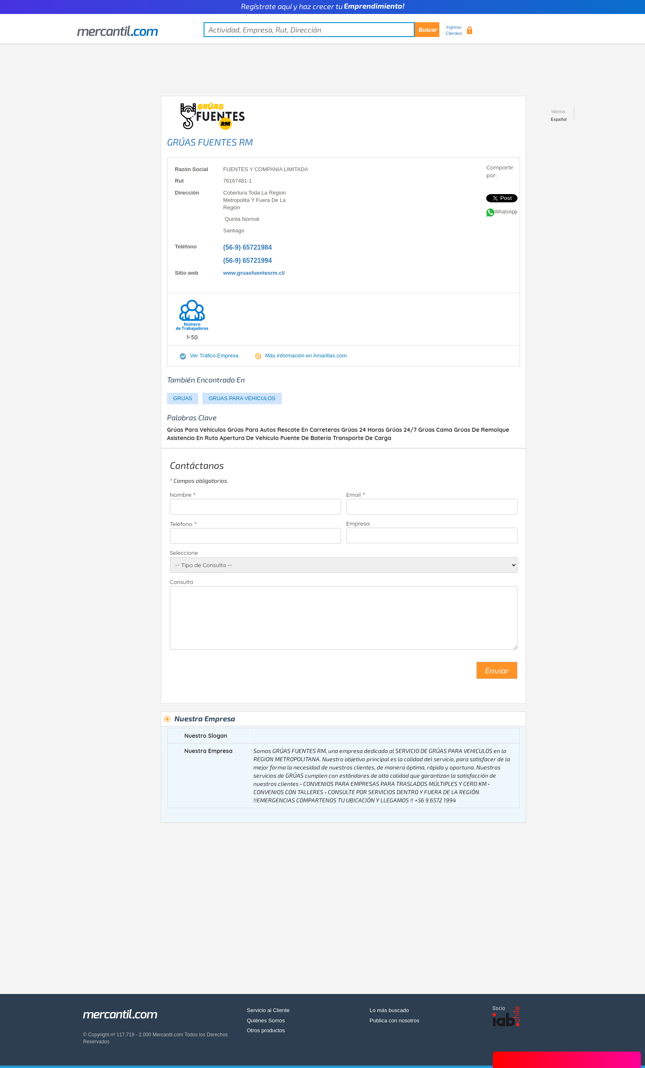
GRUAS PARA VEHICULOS (242, 398)
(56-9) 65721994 (247, 260)
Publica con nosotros (395, 1020)
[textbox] (321, 29)
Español (559, 119)
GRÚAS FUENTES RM (210, 142)
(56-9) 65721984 (247, 247)
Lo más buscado (389, 1010)
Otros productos (266, 1030)
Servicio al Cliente (268, 1010)
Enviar (497, 670)
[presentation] (232, 674)
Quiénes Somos (266, 1020)
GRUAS (182, 398)
